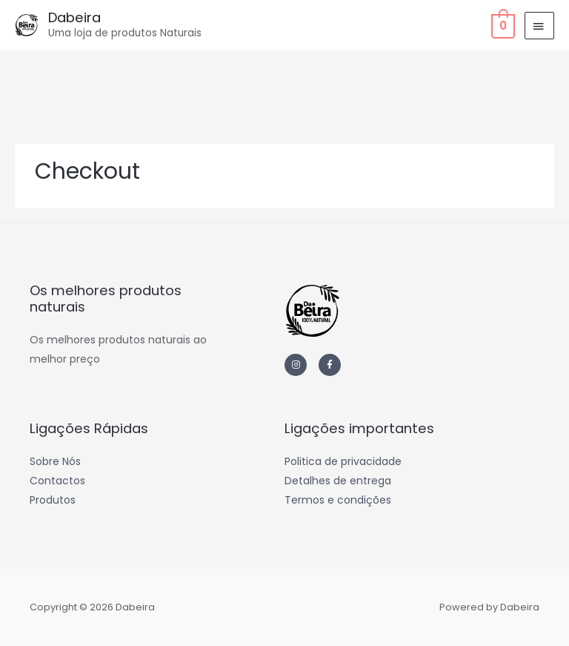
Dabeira (74, 17)
